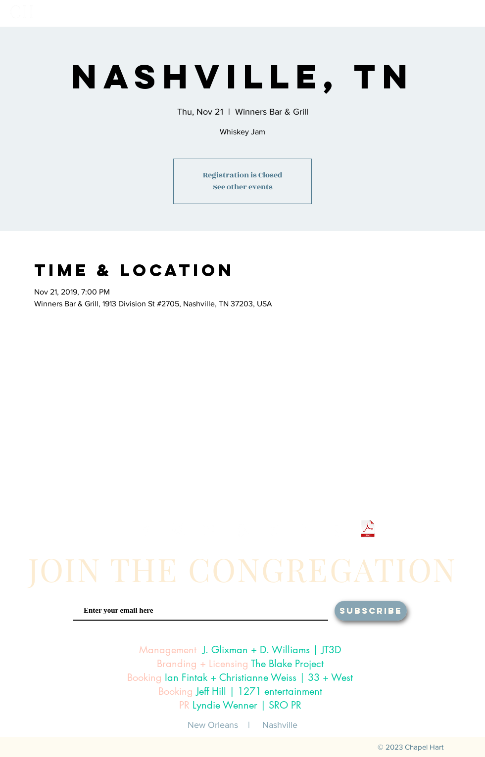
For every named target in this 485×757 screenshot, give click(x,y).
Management (167, 649)
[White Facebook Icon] (146, 530)
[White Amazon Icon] (339, 530)
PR (184, 705)
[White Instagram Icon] (178, 530)
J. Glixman (225, 649)
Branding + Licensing (202, 663)
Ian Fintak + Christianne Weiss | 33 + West (259, 677)
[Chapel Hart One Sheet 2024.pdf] (368, 530)
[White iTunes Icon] (274, 530)
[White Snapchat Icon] (242, 530)
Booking (144, 677)
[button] (347, 13)
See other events (243, 187)
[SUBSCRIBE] (371, 611)
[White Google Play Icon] (306, 530)
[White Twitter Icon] (210, 530)
